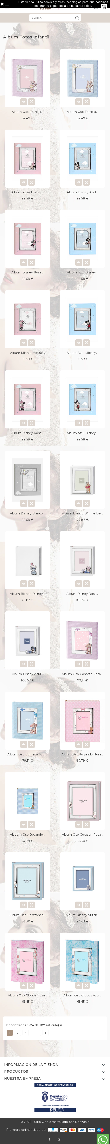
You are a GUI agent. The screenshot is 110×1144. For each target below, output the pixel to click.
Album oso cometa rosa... (82, 674)
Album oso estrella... (27, 112)
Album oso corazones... (27, 915)
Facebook (49, 1139)
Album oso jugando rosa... (83, 754)
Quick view (31, 101)
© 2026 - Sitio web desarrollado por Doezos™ (55, 1122)
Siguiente (46, 1033)
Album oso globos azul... (82, 995)
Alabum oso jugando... (27, 834)
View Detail (23, 101)
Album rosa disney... (27, 192)
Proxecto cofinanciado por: (32, 1130)
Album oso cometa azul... (27, 754)
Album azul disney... (82, 272)
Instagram (59, 1139)
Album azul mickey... (82, 353)
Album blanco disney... (27, 594)
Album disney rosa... (27, 272)
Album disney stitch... (82, 915)
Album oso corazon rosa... (82, 834)
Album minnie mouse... (27, 353)
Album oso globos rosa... (27, 995)
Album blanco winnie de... (82, 513)
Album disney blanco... (27, 513)
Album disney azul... (82, 192)
